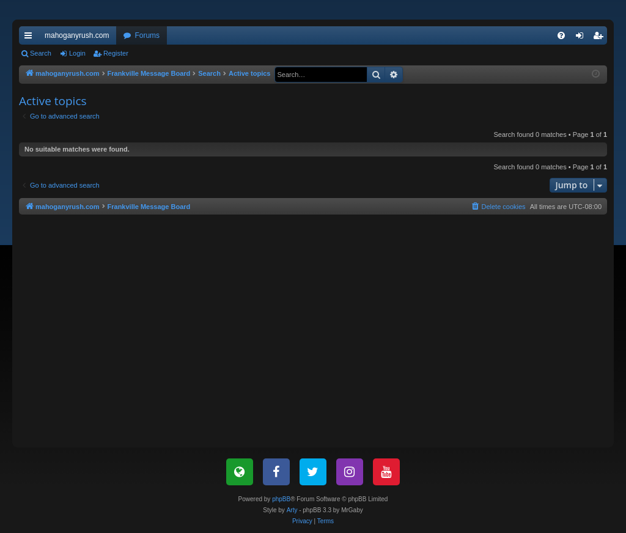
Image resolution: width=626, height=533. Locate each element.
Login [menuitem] (582, 38)
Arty (292, 510)
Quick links (30, 38)
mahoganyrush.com (77, 35)
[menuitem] (561, 35)
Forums (147, 35)
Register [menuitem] (600, 38)
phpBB (281, 499)
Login (77, 53)
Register (115, 53)
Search (40, 53)
